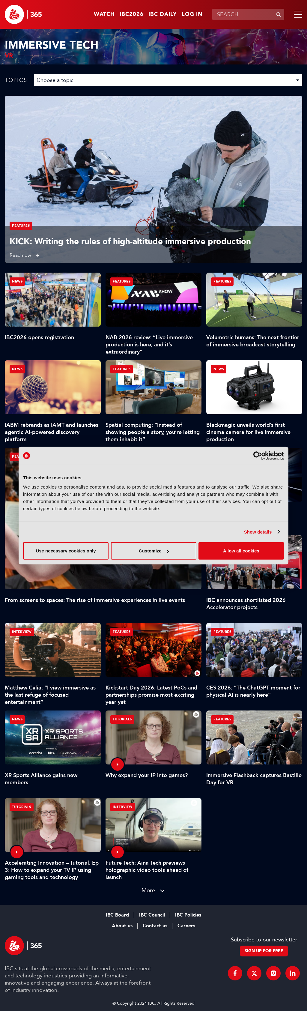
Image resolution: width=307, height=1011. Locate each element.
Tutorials (122, 719)
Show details (258, 531)
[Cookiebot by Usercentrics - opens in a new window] (257, 455)
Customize (154, 550)
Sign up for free (264, 951)
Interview (22, 632)
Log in (192, 14)
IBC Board (117, 915)
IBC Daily (162, 14)
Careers (186, 926)
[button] (296, 14)
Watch (104, 14)
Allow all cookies (241, 550)
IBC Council (152, 915)
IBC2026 (132, 14)
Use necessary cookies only (66, 550)
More (148, 890)
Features (21, 225)
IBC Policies (188, 915)
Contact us (155, 926)
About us (122, 926)
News (17, 281)
